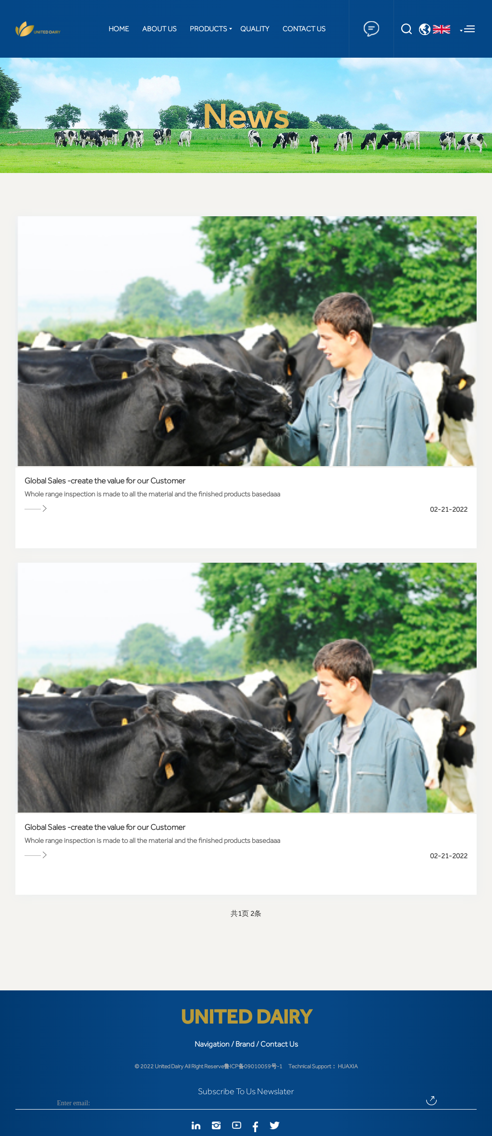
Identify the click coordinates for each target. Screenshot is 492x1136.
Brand (245, 1044)
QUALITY (254, 29)
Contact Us (279, 1044)
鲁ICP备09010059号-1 (253, 1066)
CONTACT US (304, 29)
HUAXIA (348, 1066)
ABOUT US (159, 29)
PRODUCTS (208, 29)
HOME (119, 29)
